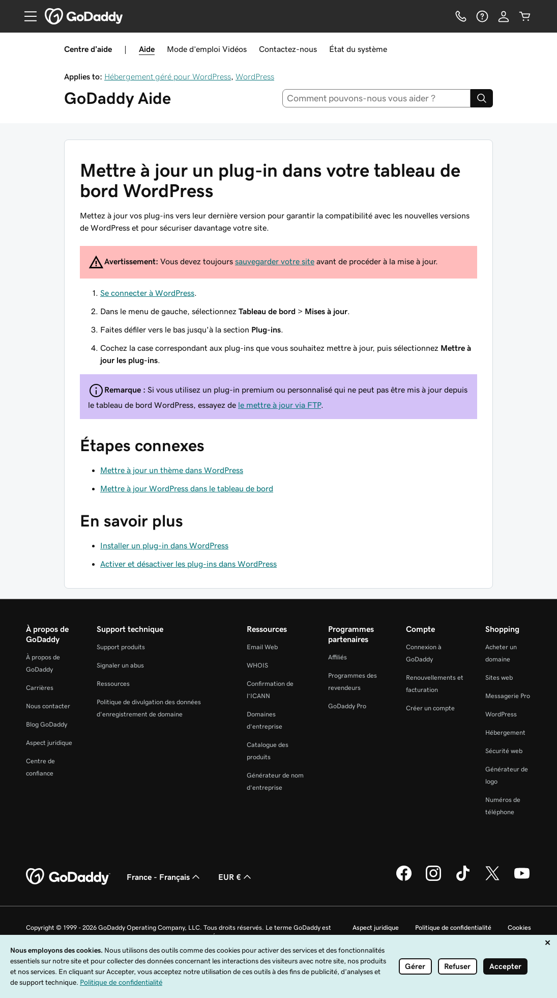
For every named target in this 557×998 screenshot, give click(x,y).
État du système (358, 49)
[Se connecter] (503, 16)
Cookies (519, 927)
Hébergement (505, 732)
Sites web (499, 677)
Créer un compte (430, 708)
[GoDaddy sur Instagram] (433, 879)
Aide (147, 49)
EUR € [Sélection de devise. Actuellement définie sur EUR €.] (235, 877)
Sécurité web (503, 750)
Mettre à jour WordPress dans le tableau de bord (186, 488)
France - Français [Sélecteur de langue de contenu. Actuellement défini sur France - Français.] (164, 877)
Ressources (113, 683)
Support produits (121, 647)
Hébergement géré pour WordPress (167, 76)
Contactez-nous (288, 49)
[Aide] (482, 16)
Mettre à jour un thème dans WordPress (171, 470)
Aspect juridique (49, 742)
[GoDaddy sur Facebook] (404, 879)
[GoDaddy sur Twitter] (492, 879)
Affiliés (337, 657)
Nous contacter (48, 706)
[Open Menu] (26, 16)
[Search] (482, 98)
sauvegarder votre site (274, 261)
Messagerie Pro (507, 695)
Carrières (39, 687)
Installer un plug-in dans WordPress (164, 545)
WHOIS (257, 665)
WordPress (255, 76)
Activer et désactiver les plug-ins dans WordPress (188, 564)
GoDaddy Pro (347, 706)
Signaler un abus (120, 665)
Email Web (262, 647)
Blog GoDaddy (46, 724)
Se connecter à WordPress (147, 293)
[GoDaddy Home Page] (68, 876)
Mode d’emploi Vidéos (207, 49)
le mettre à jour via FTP (279, 405)
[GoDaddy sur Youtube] (522, 879)
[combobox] (376, 98)
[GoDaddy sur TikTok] (463, 879)
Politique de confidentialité (453, 927)
